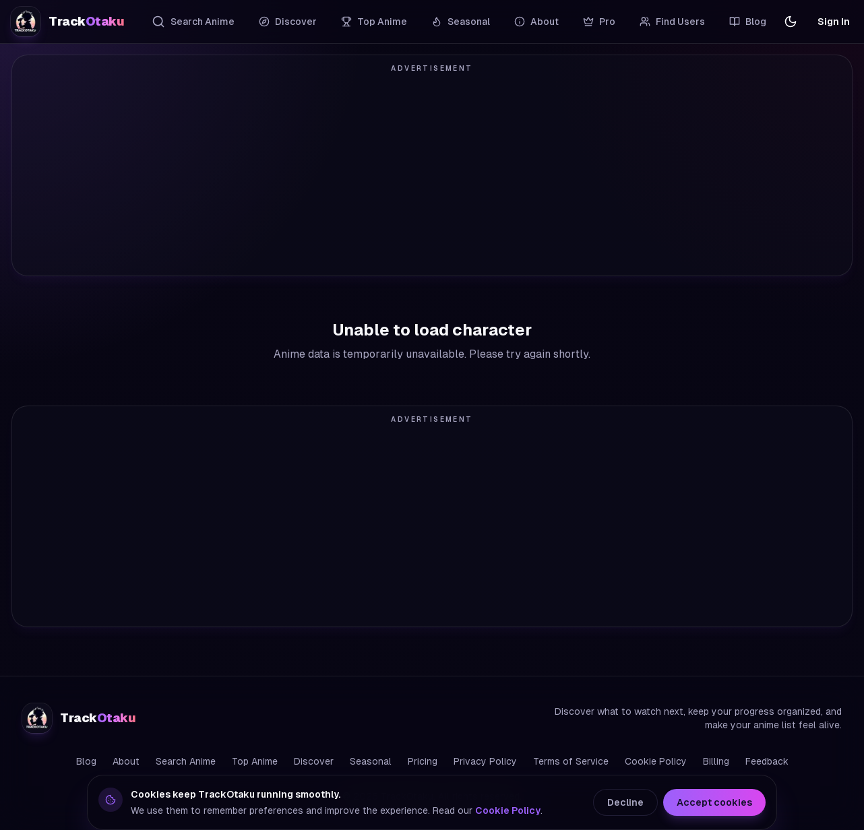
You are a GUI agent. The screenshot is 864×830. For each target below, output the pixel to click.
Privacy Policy (485, 761)
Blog (747, 21)
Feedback (767, 761)
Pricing (422, 761)
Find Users (672, 21)
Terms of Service (571, 761)
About (536, 21)
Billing (716, 761)
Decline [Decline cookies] (625, 802)
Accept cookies (714, 802)
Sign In (833, 21)
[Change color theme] (790, 21)
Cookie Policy (656, 761)
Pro (599, 21)
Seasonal (460, 21)
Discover (288, 21)
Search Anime (193, 21)
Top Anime (374, 21)
